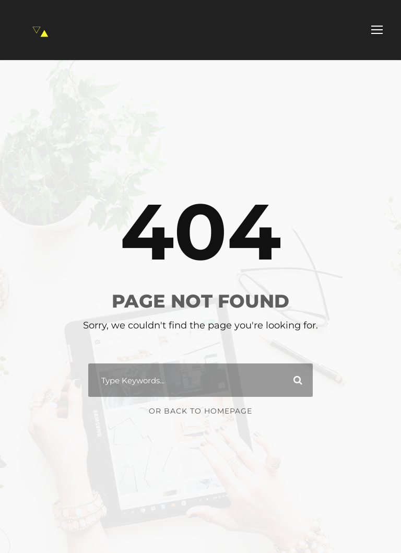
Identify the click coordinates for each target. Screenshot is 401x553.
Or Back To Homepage (200, 411)
